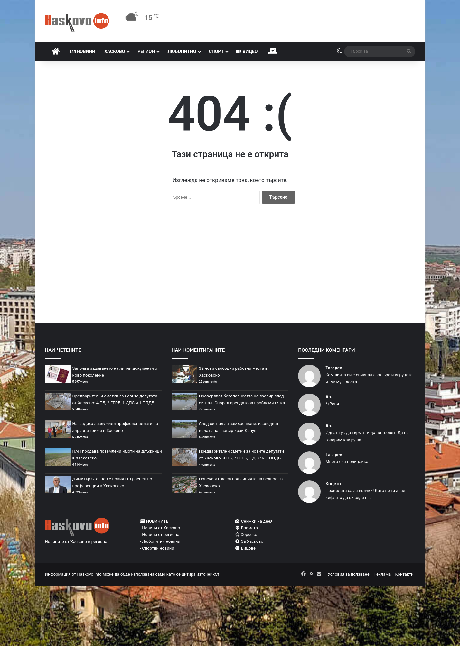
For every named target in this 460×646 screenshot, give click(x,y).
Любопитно (181, 51)
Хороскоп (247, 534)
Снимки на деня (254, 521)
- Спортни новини (157, 548)
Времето (246, 527)
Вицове (245, 548)
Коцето (333, 483)
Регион (146, 51)
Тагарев (333, 367)
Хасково (114, 51)
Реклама (382, 574)
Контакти (404, 574)
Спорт (216, 51)
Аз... (330, 396)
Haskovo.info (89, 574)
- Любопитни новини (160, 541)
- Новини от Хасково (160, 527)
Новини (82, 51)
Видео (247, 51)
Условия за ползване (349, 574)
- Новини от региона (160, 534)
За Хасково (249, 541)
